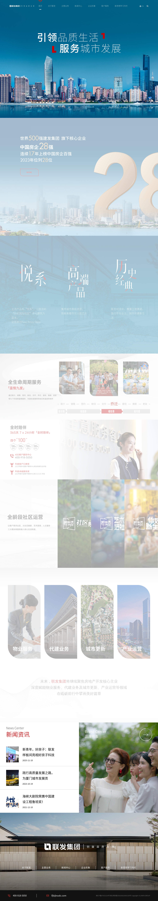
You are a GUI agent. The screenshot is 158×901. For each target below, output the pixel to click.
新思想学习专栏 (121, 6)
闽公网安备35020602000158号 (120, 895)
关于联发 (51, 6)
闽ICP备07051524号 (103, 895)
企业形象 (91, 6)
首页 (40, 6)
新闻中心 (78, 6)
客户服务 (105, 6)
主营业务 (65, 6)
